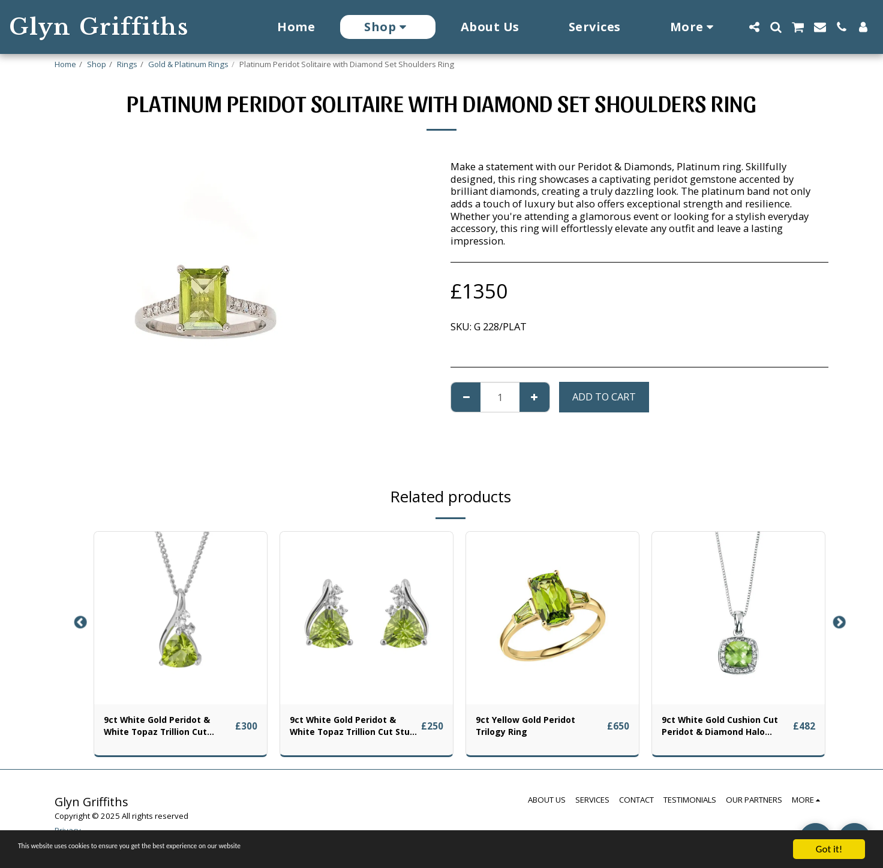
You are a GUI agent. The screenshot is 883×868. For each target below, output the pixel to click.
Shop (96, 64)
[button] (754, 27)
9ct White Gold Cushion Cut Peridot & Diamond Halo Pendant (720, 729)
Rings (127, 64)
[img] (180, 618)
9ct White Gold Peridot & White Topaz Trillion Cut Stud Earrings (351, 729)
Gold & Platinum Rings (188, 64)
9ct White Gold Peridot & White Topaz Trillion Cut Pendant (165, 729)
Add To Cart (604, 396)
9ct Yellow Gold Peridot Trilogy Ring (533, 728)
